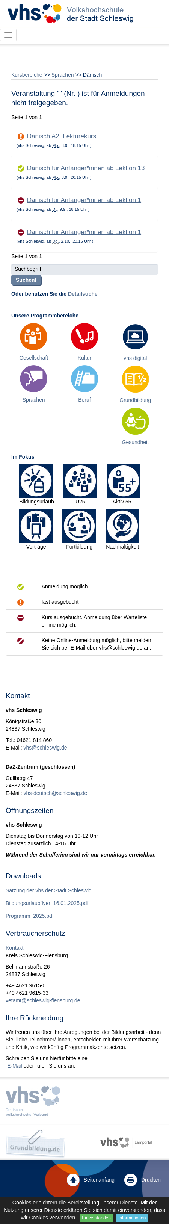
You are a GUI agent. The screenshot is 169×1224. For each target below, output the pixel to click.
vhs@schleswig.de (45, 748)
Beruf (84, 400)
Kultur (85, 358)
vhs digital (135, 358)
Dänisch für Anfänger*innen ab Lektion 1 (84, 200)
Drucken (142, 1180)
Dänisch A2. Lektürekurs (61, 136)
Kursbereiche (26, 75)
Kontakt (14, 948)
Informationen (132, 1218)
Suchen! (26, 280)
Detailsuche (83, 294)
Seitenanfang (91, 1180)
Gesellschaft (33, 358)
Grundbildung (135, 400)
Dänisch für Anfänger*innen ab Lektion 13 (86, 168)
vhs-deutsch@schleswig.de (55, 793)
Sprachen (62, 75)
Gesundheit (135, 442)
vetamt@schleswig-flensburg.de (43, 1000)
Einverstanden (96, 1218)
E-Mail (14, 1066)
